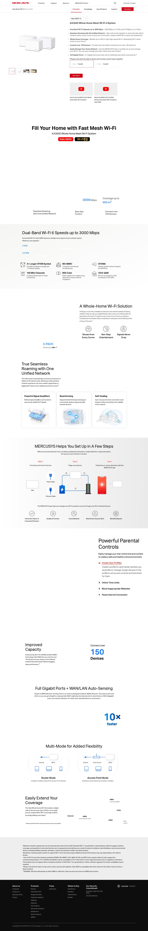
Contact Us (16, 892)
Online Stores (72, 894)
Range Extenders (36, 894)
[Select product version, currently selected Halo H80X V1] (79, 18)
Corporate (15, 889)
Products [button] (41, 3)
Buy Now (127, 9)
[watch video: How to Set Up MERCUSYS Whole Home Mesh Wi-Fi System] (81, 89)
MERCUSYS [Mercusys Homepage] (20, 3)
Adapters (34, 900)
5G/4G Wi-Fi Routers (37, 908)
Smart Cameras (36, 914)
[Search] (115, 3)
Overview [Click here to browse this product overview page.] (76, 9)
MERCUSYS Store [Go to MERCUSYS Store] (81, 3)
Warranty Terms (17, 894)
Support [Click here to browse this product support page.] (114, 9)
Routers (33, 889)
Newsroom (52, 889)
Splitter (33, 917)
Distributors (71, 889)
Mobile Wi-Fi (35, 911)
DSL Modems (35, 906)
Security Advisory (91, 896)
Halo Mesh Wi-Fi (18, 9)
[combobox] (79, 19)
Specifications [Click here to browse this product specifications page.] (102, 9)
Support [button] (54, 3)
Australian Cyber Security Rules (94, 892)
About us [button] (66, 3)
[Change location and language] (128, 3)
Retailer (70, 897)
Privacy (14, 897)
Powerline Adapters (37, 897)
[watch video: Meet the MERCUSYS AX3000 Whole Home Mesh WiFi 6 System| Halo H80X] (105, 89)
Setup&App (88, 9)
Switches (34, 903)
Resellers (71, 892)
